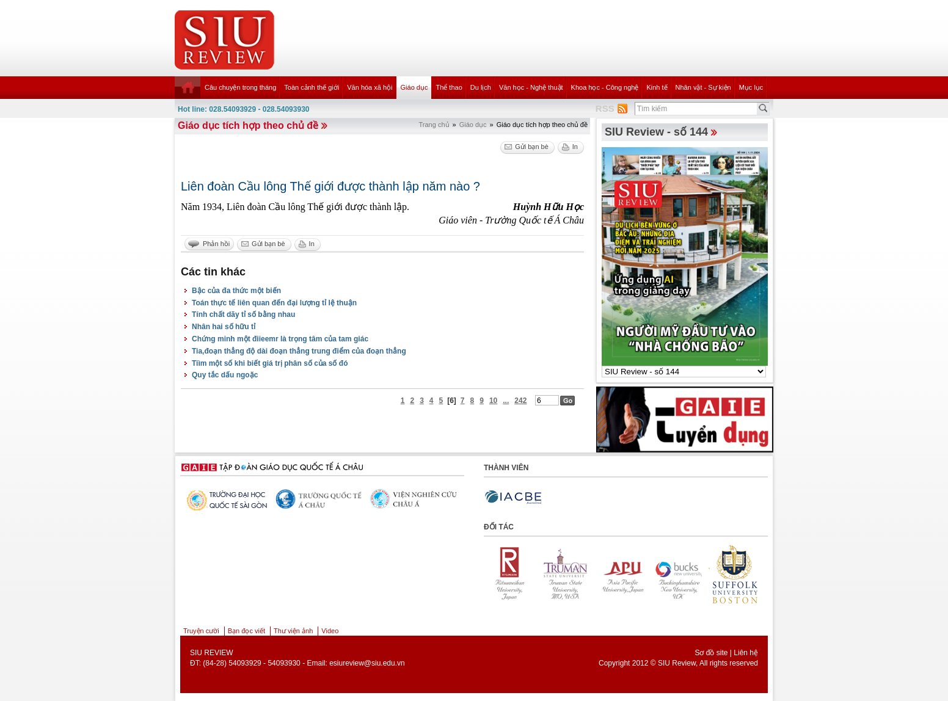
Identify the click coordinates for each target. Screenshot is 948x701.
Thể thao (449, 87)
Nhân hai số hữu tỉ (223, 326)
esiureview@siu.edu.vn (367, 663)
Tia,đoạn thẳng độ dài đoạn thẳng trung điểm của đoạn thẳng (299, 351)
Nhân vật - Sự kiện (703, 87)
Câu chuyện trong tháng (240, 87)
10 (493, 400)
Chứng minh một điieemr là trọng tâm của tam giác (280, 339)
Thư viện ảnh (293, 630)
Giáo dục (414, 87)
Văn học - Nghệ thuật (531, 87)
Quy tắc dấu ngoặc (225, 375)
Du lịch (480, 87)
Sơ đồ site (711, 652)
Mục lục (751, 87)
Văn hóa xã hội (369, 87)
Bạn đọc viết (246, 630)
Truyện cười (201, 630)
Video (329, 630)
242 (520, 400)
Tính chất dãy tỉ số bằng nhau (243, 314)
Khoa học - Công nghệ (605, 87)
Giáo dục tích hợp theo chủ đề (248, 125)
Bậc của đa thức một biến (236, 290)
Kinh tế (656, 87)
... (506, 400)
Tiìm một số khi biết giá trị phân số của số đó (270, 363)
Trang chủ (434, 124)
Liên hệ (746, 652)
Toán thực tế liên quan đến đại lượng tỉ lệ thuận (274, 303)
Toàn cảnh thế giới (311, 87)
